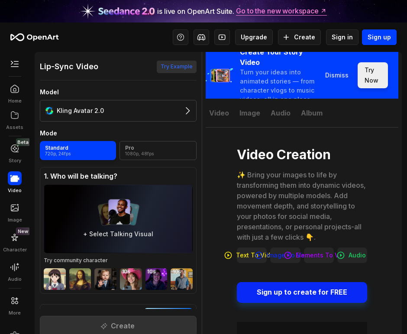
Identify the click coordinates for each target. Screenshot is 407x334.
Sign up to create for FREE (302, 292)
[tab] (219, 113)
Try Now (373, 75)
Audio (352, 255)
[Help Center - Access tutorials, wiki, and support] (180, 37)
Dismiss (337, 75)
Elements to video (319, 255)
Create (299, 37)
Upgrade (254, 37)
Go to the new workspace (281, 11)
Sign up (379, 37)
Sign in (342, 37)
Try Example (176, 67)
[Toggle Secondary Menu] (15, 64)
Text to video (252, 255)
